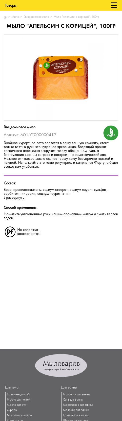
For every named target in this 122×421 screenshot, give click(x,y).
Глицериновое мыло (36, 17)
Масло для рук (16, 405)
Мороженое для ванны (78, 405)
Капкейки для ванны (75, 415)
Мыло (15, 17)
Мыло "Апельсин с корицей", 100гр (76, 17)
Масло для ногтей (18, 399)
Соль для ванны (73, 399)
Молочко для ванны (76, 410)
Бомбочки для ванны (76, 394)
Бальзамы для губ (18, 394)
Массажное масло (19, 415)
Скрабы (12, 410)
